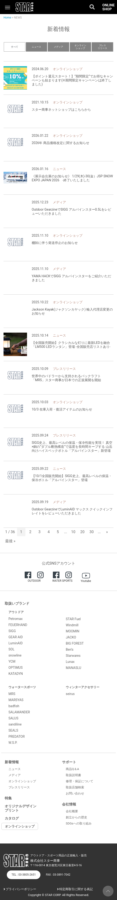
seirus (70, 694)
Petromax (15, 619)
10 (73, 532)
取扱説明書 (73, 775)
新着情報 (12, 762)
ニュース (36, 47)
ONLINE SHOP (108, 7)
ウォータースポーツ (22, 687)
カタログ (12, 818)
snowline (14, 655)
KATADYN (15, 674)
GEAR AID (15, 637)
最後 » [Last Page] (10, 541)
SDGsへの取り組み (79, 823)
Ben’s (70, 649)
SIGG (12, 631)
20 (82, 532)
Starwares (73, 655)
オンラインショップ (80, 46)
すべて (14, 47)
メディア (58, 47)
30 (92, 532)
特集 (8, 798)
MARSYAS (15, 700)
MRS (11, 694)
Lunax (70, 662)
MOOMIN (72, 631)
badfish (13, 706)
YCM (12, 661)
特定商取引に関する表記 (76, 889)
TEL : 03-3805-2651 (24, 874)
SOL (11, 649)
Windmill (72, 625)
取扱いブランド (17, 603)
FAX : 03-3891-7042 (58, 874)
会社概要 (72, 811)
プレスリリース (102, 46)
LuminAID (15, 643)
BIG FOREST (75, 643)
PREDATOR (16, 736)
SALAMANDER (19, 712)
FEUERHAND (17, 625)
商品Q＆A (72, 769)
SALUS (13, 718)
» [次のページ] (107, 532)
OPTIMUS (15, 667)
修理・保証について (79, 781)
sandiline (15, 724)
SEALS (13, 730)
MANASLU (73, 668)
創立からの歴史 (76, 817)
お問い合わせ (75, 793)
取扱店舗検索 (75, 787)
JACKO (71, 637)
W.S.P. (12, 742)
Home (7, 17)
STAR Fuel (73, 619)
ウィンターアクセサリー (82, 687)
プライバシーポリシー (21, 889)
